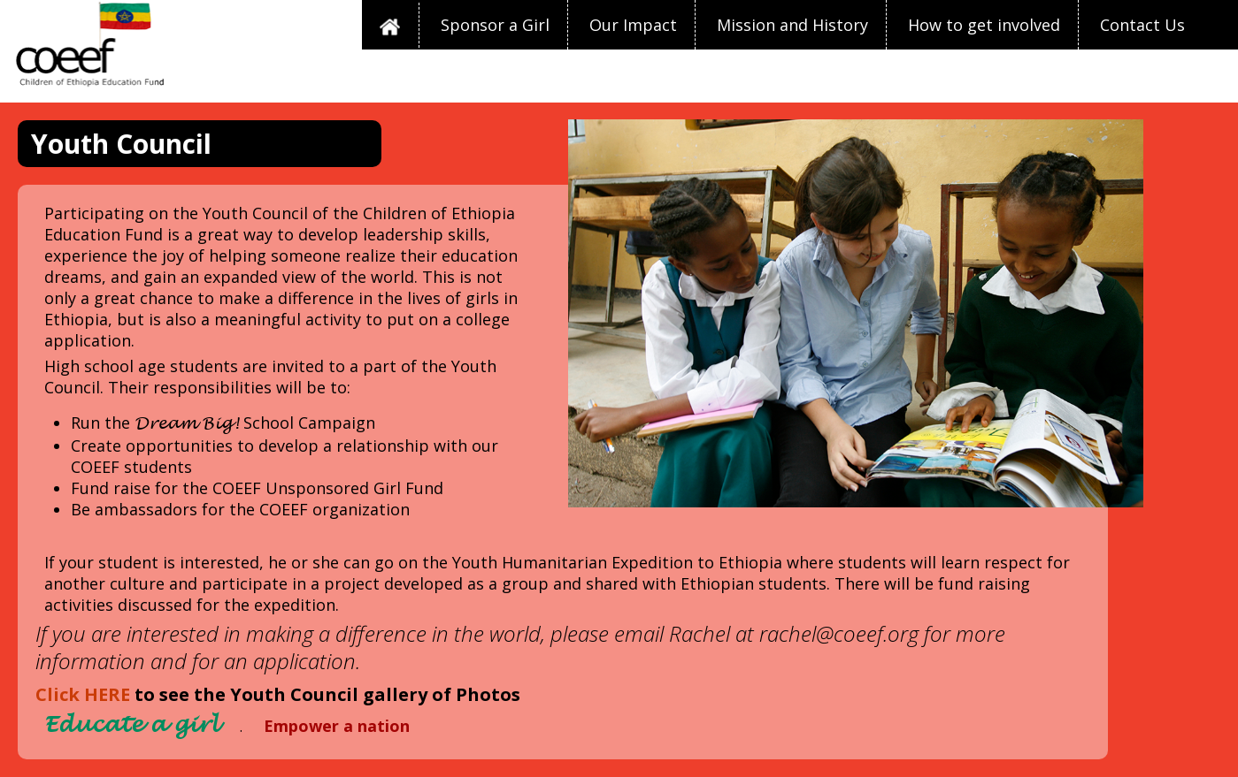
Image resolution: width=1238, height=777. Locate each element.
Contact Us (1142, 24)
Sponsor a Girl (495, 24)
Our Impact (633, 24)
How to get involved (984, 24)
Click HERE (82, 694)
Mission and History (792, 24)
